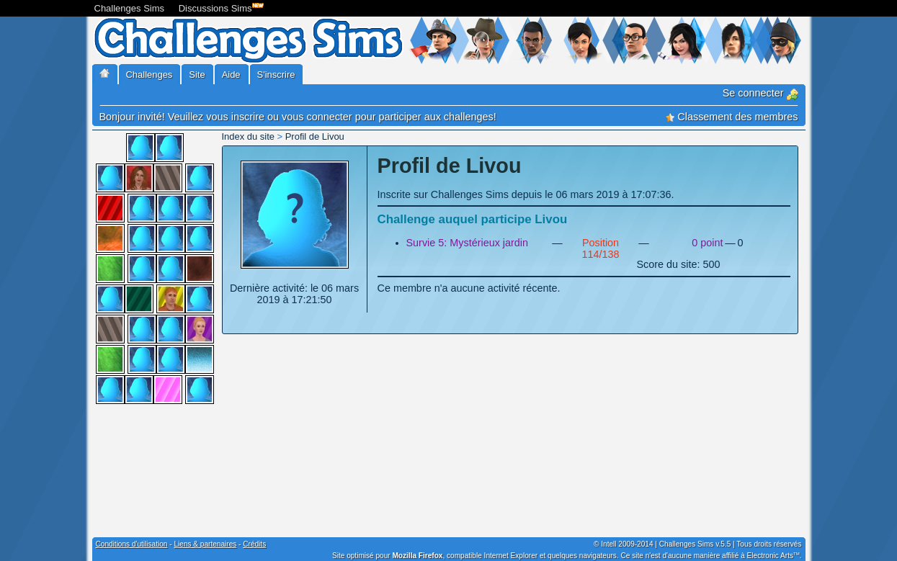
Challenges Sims (129, 8)
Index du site (248, 136)
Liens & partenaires (205, 544)
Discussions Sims (218, 7)
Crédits (254, 544)
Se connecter (760, 93)
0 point (707, 242)
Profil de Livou (314, 136)
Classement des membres (732, 116)
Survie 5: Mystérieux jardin (467, 242)
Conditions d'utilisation (132, 544)
